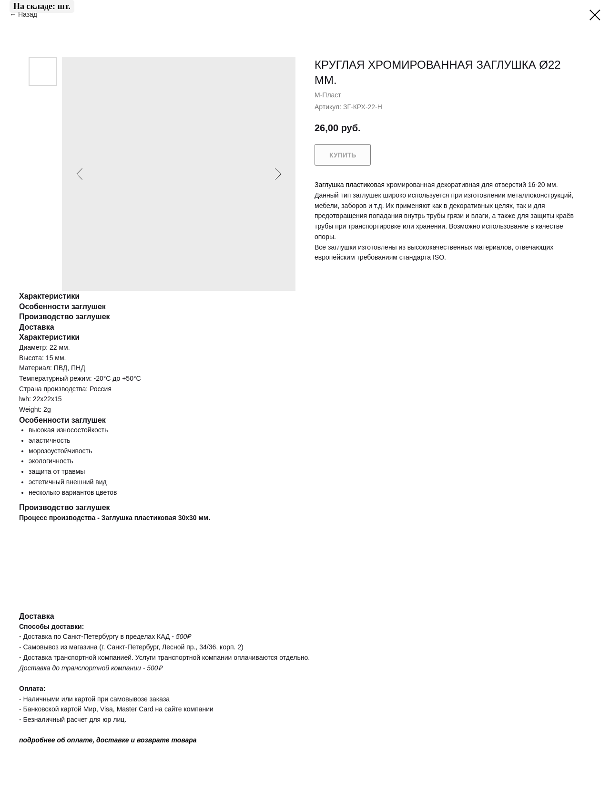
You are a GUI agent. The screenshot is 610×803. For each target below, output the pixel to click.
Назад (28, 14)
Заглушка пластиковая (350, 184)
